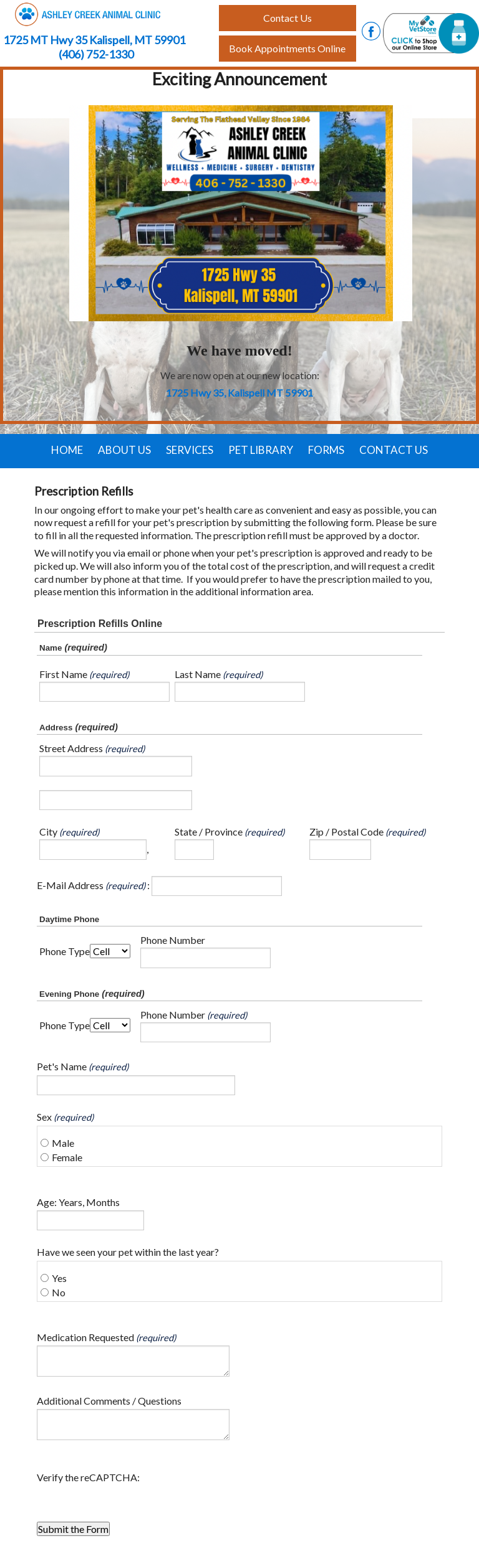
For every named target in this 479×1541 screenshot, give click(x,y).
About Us (124, 449)
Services (189, 449)
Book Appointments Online (287, 48)
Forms (326, 449)
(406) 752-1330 (96, 54)
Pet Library (260, 449)
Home (67, 449)
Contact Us (393, 449)
